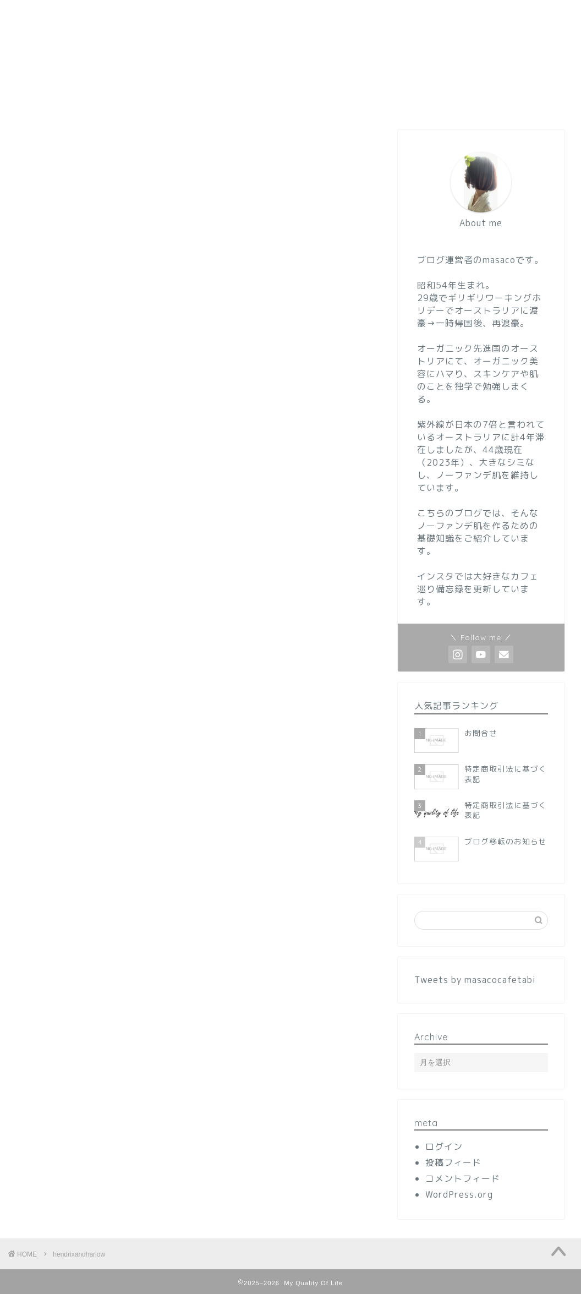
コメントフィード (462, 1178)
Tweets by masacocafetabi (475, 980)
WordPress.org (459, 1194)
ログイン (444, 1146)
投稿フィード (453, 1162)
